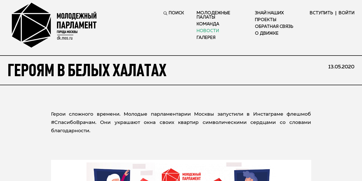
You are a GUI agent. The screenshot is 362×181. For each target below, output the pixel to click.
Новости (208, 31)
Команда (208, 24)
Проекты (265, 20)
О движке (267, 33)
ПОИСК (173, 13)
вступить (321, 13)
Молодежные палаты (213, 15)
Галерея (206, 38)
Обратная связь (274, 27)
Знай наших (269, 13)
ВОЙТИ (346, 13)
